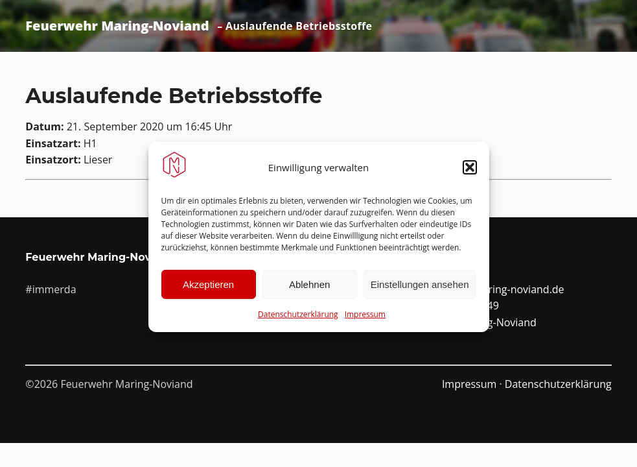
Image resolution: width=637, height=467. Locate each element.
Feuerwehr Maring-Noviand (117, 25)
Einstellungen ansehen (420, 288)
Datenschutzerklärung (298, 318)
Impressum (365, 318)
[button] (469, 171)
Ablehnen (309, 288)
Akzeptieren (208, 288)
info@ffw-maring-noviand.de (495, 289)
